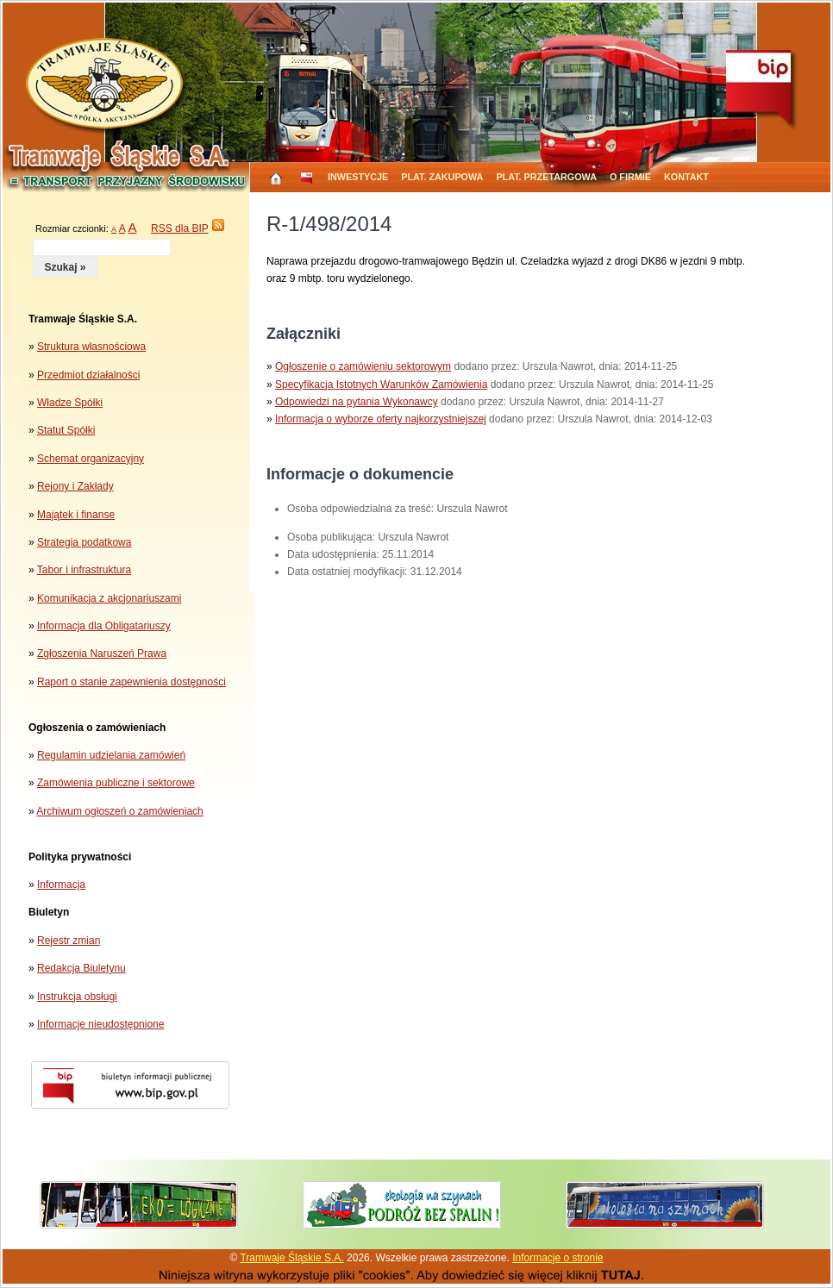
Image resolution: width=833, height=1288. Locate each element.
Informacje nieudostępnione (100, 1024)
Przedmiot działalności (88, 375)
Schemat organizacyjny (90, 459)
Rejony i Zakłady (75, 486)
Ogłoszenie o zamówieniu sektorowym (363, 366)
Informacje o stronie (557, 1258)
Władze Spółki (70, 403)
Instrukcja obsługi (77, 997)
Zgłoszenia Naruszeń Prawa (101, 653)
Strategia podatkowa (84, 542)
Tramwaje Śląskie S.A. (291, 1258)
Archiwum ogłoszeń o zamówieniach (119, 811)
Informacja (61, 884)
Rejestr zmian (68, 941)
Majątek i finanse (76, 515)
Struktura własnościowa (91, 347)
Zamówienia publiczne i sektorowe (116, 783)
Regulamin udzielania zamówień (111, 755)
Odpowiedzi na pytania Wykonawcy (356, 402)
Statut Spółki (66, 430)
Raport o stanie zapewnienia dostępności (131, 682)
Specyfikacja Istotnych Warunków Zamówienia (381, 384)
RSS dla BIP (179, 228)
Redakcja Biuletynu (81, 968)
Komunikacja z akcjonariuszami (109, 598)
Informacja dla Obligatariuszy (104, 626)
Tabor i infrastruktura (84, 570)
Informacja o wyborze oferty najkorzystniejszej (380, 419)
